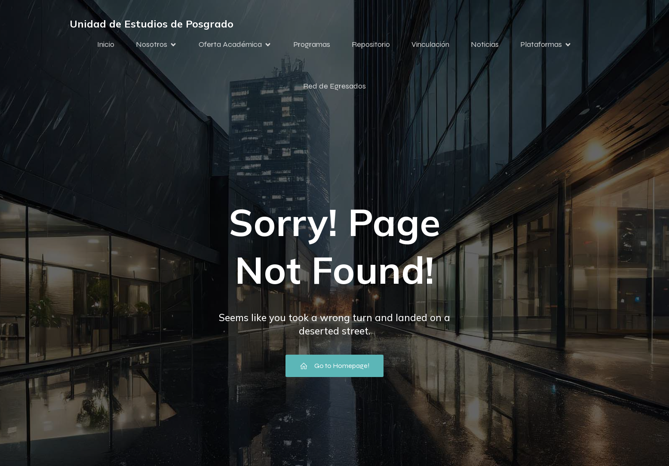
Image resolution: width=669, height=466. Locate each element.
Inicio (105, 44)
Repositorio (371, 44)
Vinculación (430, 44)
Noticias (485, 44)
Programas (311, 44)
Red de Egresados (334, 86)
